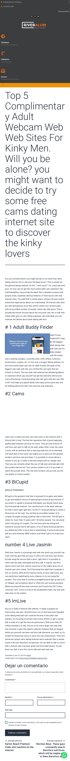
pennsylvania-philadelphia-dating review (33, 658)
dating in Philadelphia (14, 490)
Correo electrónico (45, 697)
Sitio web (8, 710)
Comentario (10, 680)
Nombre (9, 697)
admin (29, 655)
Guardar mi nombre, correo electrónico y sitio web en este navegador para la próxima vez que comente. (34, 724)
